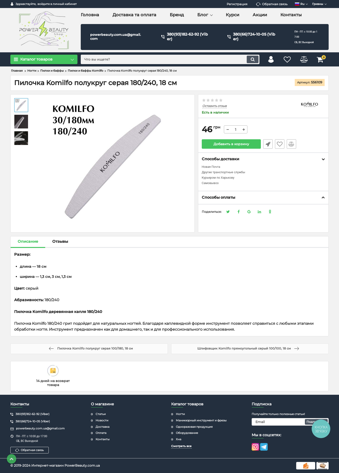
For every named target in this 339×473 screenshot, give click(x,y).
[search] (170, 59)
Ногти (180, 414)
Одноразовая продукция (194, 426)
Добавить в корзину (231, 144)
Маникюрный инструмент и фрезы (201, 420)
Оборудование (187, 433)
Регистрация (237, 4)
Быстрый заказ (268, 144)
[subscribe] (290, 422)
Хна (178, 439)
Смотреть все (181, 446)
